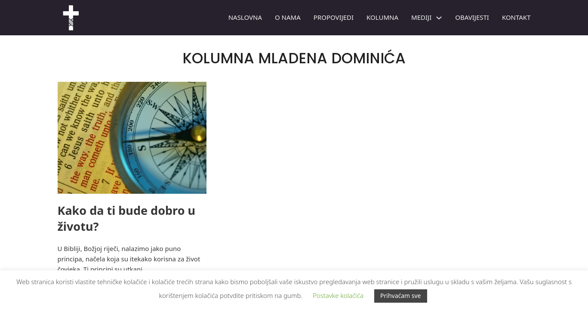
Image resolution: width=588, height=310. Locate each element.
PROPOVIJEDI (334, 17)
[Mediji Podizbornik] (439, 18)
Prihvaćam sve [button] (400, 295)
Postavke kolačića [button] (338, 295)
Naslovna (245, 17)
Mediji (421, 17)
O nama (288, 17)
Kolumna (382, 17)
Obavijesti (472, 17)
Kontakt (516, 17)
